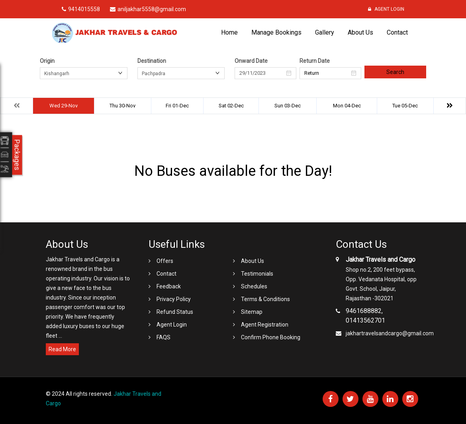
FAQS (163, 337)
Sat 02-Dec (231, 106)
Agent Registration (264, 324)
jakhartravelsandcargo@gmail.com (390, 333)
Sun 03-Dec (287, 106)
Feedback (169, 286)
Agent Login (386, 9)
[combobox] (83, 73)
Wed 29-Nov (63, 106)
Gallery (324, 32)
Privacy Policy (174, 299)
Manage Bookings (276, 32)
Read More (62, 349)
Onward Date (251, 61)
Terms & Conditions (265, 299)
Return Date (315, 61)
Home (229, 32)
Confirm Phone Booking (270, 337)
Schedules (254, 286)
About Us (360, 32)
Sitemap (251, 312)
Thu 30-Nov (122, 106)
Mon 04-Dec (347, 106)
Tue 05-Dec (405, 106)
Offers (165, 261)
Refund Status (175, 312)
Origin (47, 61)
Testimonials (257, 273)
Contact (397, 32)
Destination (151, 61)
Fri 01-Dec (177, 106)
